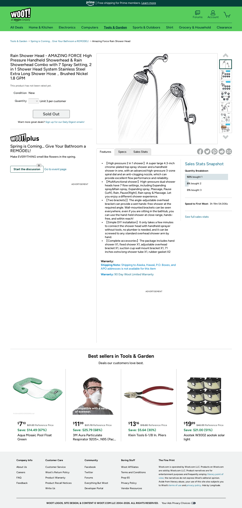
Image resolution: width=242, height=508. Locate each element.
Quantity (21, 101)
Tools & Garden (18, 41)
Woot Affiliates (130, 467)
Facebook (90, 467)
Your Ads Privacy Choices (176, 503)
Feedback (22, 483)
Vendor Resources (131, 488)
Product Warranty (55, 477)
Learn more (148, 3)
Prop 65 (125, 477)
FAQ (18, 477)
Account (213, 14)
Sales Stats (140, 152)
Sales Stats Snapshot (204, 163)
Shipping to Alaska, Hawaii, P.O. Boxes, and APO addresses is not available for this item (138, 266)
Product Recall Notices (58, 483)
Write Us (50, 488)
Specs (122, 152)
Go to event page (55, 169)
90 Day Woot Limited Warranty (134, 274)
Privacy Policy (128, 483)
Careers (20, 472)
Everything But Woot (96, 483)
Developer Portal (94, 488)
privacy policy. (194, 485)
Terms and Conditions (133, 472)
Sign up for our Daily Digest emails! (65, 122)
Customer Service (55, 467)
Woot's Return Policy (57, 472)
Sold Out (51, 114)
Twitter (89, 472)
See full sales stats (197, 217)
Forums (198, 14)
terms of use (175, 485)
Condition (20, 93)
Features (105, 152)
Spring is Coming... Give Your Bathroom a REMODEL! (60, 41)
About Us (21, 467)
